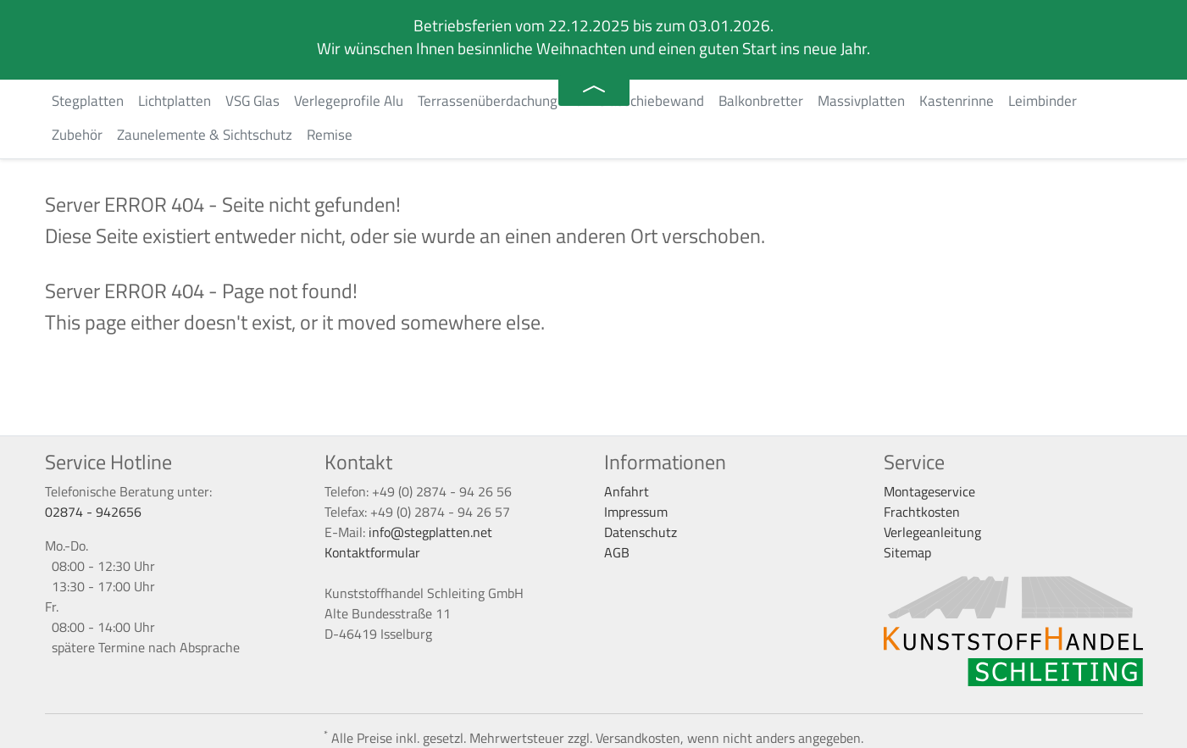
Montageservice (929, 491)
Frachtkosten (922, 511)
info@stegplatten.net (430, 532)
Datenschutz (640, 532)
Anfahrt (626, 491)
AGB (617, 552)
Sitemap (907, 552)
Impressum (636, 511)
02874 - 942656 (93, 511)
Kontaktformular (372, 552)
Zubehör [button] (77, 135)
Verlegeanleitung (932, 532)
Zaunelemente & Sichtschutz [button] (204, 135)
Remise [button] (329, 135)
